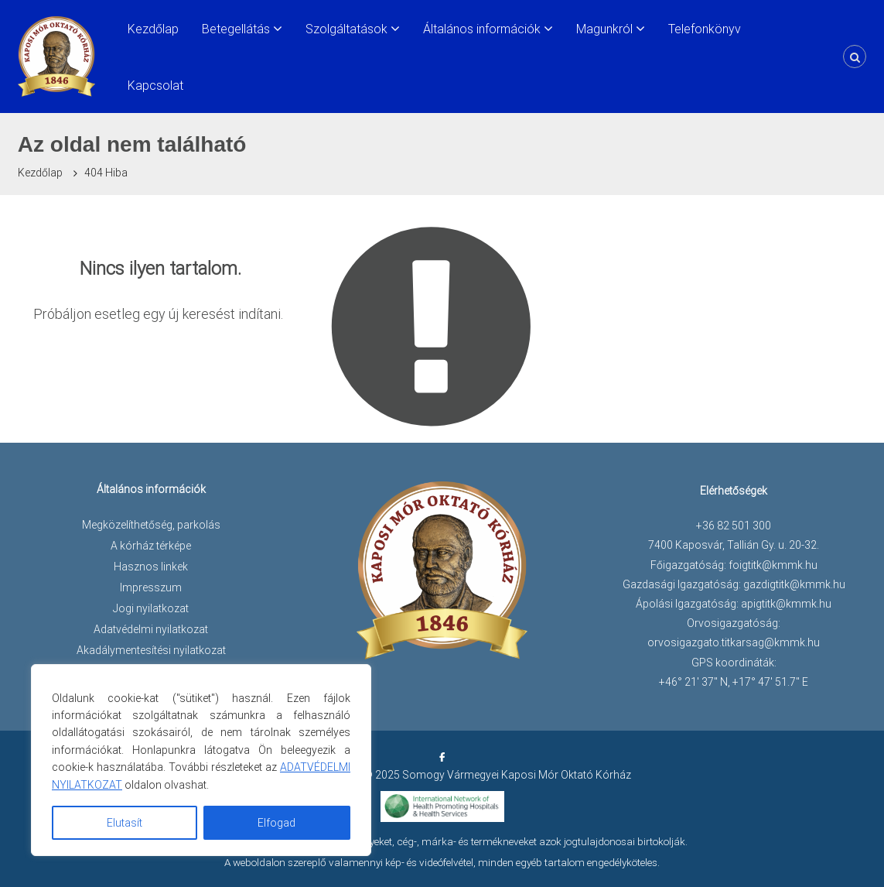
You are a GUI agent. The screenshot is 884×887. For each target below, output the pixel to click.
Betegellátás (236, 29)
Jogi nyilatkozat (151, 608)
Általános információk (482, 29)
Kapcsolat (155, 85)
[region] (201, 760)
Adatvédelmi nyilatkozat (151, 629)
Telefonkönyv (704, 29)
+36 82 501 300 (733, 525)
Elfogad (276, 823)
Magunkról (604, 29)
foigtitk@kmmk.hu (773, 565)
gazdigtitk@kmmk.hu (794, 584)
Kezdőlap (153, 29)
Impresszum (151, 587)
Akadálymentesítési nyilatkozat (151, 650)
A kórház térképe (151, 545)
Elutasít (124, 823)
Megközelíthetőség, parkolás (151, 525)
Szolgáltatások (346, 29)
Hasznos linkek (151, 566)
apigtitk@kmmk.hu (786, 604)
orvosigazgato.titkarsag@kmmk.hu (733, 642)
